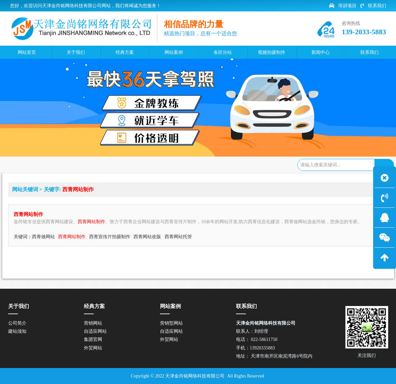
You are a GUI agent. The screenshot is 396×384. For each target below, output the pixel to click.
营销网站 (93, 323)
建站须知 (17, 331)
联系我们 (373, 5)
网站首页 (42, 163)
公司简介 (17, 323)
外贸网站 (93, 348)
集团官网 (93, 339)
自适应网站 (95, 331)
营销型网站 (171, 323)
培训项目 (342, 5)
